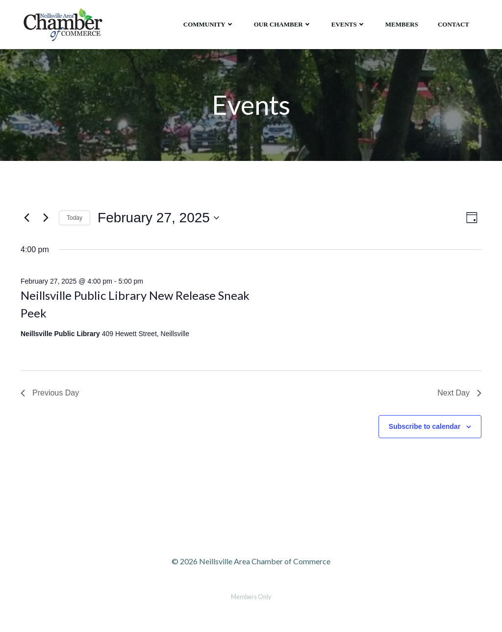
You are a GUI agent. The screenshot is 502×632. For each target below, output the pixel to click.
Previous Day (50, 393)
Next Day (459, 393)
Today (74, 217)
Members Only (251, 597)
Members (401, 24)
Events (348, 24)
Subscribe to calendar (424, 426)
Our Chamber (283, 24)
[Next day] (45, 218)
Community (208, 24)
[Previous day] (26, 218)
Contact (453, 24)
